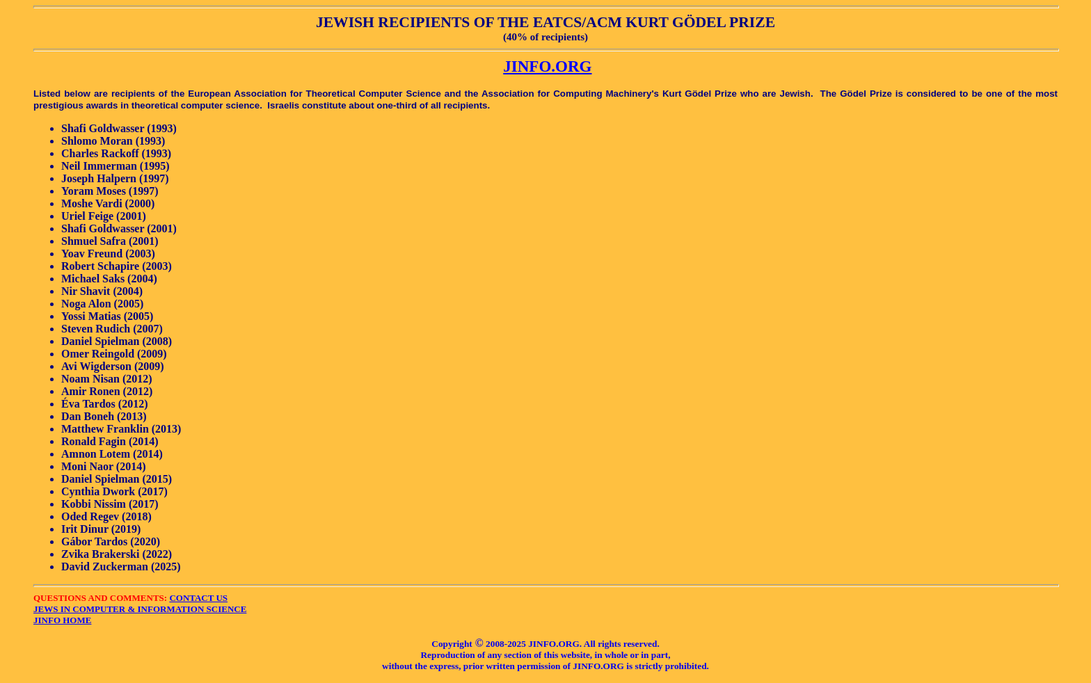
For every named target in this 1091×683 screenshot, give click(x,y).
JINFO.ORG (547, 66)
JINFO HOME (62, 620)
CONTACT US (198, 598)
